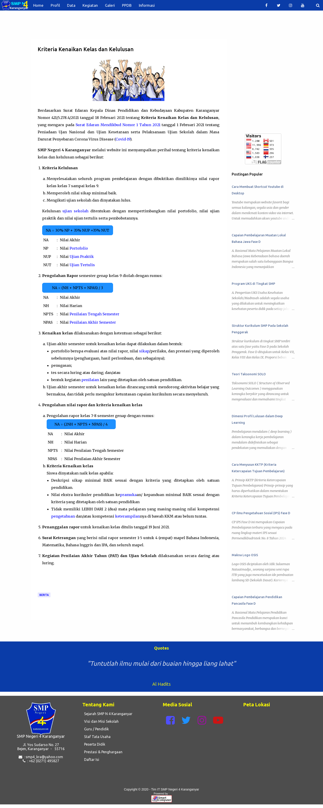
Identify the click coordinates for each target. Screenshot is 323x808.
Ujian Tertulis (82, 265)
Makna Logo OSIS (245, 555)
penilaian (90, 380)
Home (38, 5)
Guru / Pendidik (95, 729)
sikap (144, 351)
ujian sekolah (75, 211)
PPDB (127, 5)
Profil (55, 5)
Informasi (147, 5)
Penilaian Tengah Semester (94, 314)
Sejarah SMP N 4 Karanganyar (107, 714)
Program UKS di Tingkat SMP (253, 283)
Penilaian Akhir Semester (93, 322)
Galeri (110, 5)
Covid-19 (123, 139)
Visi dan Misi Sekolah (100, 721)
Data (71, 5)
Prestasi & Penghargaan (102, 752)
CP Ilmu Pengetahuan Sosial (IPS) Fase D (261, 513)
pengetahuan (63, 516)
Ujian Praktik (82, 256)
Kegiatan (90, 5)
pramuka (128, 494)
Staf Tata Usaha (96, 737)
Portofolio (79, 248)
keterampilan (127, 516)
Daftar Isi (90, 760)
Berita (44, 594)
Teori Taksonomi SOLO (249, 374)
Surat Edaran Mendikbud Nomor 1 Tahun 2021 (118, 125)
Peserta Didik (93, 744)
